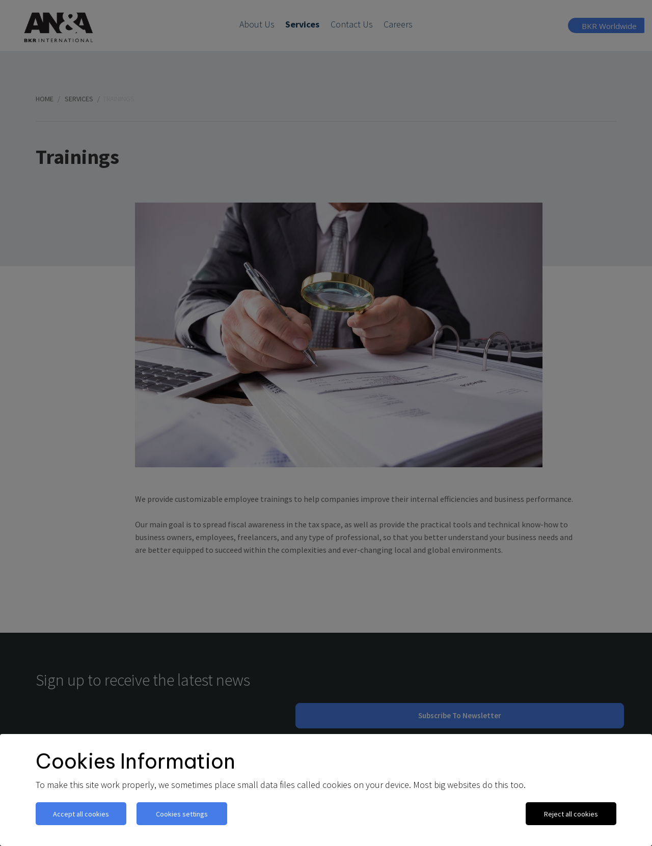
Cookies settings (182, 814)
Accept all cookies (81, 814)
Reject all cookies (571, 814)
